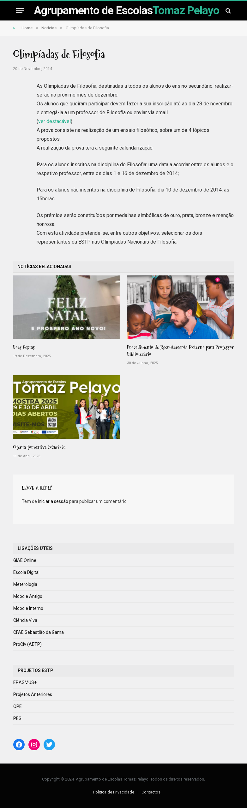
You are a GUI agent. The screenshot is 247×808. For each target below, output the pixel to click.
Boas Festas (24, 347)
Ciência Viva (25, 620)
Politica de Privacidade (113, 792)
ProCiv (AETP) (27, 644)
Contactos (151, 792)
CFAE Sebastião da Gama (38, 632)
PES (17, 718)
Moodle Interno (28, 608)
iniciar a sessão (53, 501)
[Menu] (20, 10)
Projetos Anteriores (32, 694)
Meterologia (25, 584)
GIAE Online (24, 560)
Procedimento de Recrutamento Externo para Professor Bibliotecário (180, 351)
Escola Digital (26, 572)
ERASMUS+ (25, 682)
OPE (17, 706)
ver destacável (54, 121)
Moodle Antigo (27, 596)
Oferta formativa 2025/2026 (39, 447)
